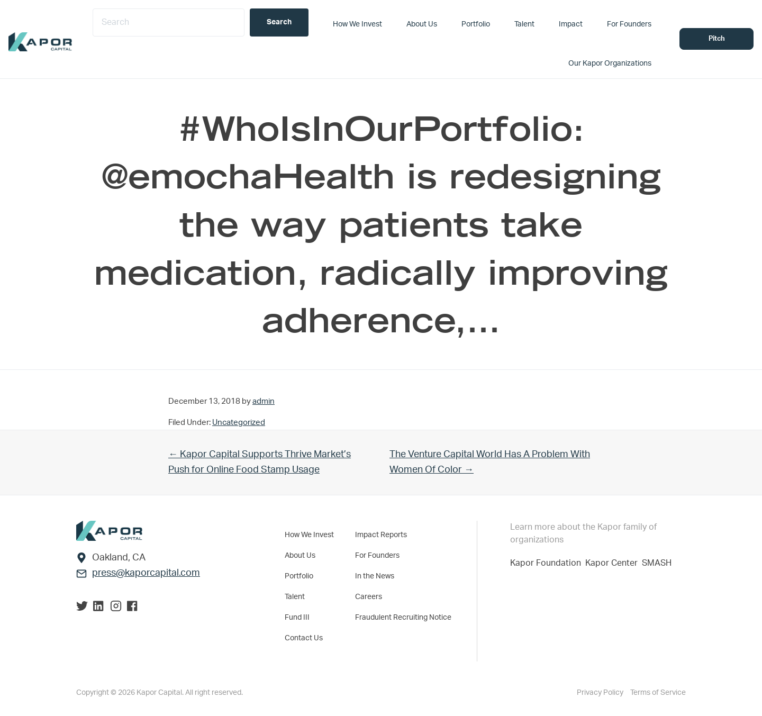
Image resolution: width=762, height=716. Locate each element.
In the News (374, 576)
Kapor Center (613, 563)
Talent (295, 597)
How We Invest (309, 535)
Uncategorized (238, 423)
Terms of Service (658, 692)
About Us (300, 555)
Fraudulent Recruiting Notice (403, 617)
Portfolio (299, 576)
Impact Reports (381, 535)
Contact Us (304, 638)
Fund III (297, 617)
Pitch (717, 38)
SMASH (657, 563)
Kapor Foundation (547, 563)
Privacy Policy (601, 692)
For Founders (377, 555)
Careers (368, 597)
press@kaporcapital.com (146, 573)
